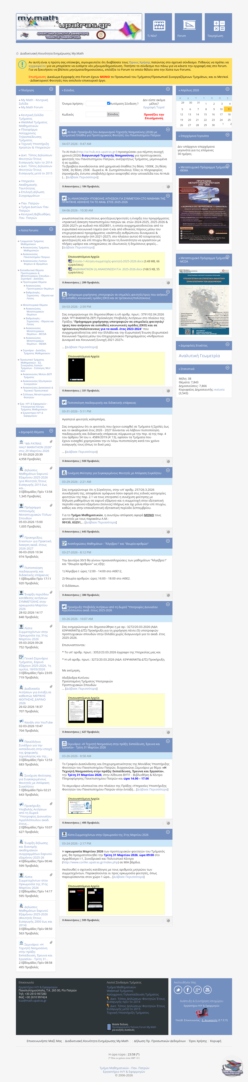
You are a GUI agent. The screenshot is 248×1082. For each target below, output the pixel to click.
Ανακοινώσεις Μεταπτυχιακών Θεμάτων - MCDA (36, 331)
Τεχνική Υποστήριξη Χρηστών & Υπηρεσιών (34, 145)
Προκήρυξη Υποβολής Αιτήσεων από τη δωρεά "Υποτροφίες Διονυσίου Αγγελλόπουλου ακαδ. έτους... (35, 815)
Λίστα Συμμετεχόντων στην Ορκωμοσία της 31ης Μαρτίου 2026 (33, 633)
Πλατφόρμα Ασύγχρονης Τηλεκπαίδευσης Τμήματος (30, 134)
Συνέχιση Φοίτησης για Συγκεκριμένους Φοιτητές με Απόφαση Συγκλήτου (35, 780)
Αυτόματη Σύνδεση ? (124, 104)
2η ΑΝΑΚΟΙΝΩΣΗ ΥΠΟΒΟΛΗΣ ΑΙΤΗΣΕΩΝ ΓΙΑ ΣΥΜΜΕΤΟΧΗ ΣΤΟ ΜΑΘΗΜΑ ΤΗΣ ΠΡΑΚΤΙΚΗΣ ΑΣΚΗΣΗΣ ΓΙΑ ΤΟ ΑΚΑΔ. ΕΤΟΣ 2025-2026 (113, 200)
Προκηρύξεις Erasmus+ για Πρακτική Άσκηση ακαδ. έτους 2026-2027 (35, 542)
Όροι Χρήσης (198, 1041)
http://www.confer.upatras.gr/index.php (90, 862)
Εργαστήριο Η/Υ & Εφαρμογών (33, 414)
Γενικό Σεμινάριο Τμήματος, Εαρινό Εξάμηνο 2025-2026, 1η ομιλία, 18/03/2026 (35, 663)
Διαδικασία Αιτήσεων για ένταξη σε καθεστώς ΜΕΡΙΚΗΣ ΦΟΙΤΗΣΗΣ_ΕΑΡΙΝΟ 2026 (35, 695)
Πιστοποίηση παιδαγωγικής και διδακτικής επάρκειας (34, 571)
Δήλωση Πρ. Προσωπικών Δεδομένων (160, 1041)
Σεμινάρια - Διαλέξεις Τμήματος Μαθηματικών (36, 352)
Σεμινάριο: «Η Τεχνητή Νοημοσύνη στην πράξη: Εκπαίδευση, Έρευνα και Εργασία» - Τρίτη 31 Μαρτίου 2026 (111, 745)
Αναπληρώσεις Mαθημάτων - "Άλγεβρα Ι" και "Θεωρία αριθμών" (108, 544)
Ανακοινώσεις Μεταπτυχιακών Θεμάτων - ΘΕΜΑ (36, 341)
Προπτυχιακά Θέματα (35, 282)
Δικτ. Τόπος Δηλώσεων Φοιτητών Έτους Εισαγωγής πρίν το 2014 (35, 158)
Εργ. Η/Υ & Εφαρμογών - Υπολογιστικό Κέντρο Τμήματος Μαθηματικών (34, 406)
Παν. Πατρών (30, 203)
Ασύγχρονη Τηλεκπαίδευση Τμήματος (133, 994)
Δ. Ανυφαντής (210, 1020)
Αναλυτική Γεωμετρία (199, 355)
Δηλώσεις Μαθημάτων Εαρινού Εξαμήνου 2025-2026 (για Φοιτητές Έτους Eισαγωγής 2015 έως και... (33, 479)
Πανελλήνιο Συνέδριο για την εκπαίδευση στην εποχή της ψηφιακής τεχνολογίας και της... (35, 749)
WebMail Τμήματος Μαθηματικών (33, 124)
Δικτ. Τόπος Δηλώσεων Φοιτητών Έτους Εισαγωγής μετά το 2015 (35, 169)
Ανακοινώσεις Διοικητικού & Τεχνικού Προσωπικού (38, 389)
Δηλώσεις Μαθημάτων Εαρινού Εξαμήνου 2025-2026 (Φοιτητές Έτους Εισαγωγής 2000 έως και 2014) (35, 916)
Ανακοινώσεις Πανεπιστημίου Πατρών (36, 255)
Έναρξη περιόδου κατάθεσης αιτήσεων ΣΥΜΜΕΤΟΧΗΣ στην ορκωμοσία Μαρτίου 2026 (34, 601)
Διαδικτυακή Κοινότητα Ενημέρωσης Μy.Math (97, 1041)
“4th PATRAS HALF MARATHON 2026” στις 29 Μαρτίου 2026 (35, 447)
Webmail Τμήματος (120, 991)
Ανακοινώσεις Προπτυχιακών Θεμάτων (40, 287)
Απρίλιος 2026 (190, 90)
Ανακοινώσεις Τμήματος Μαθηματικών (36, 249)
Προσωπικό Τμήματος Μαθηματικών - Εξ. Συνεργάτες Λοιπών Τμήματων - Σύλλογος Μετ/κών (35, 365)
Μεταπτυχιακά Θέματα (35, 305)
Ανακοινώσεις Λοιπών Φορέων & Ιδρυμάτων (35, 262)
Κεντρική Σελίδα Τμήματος (31, 117)
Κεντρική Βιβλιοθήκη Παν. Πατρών (34, 216)
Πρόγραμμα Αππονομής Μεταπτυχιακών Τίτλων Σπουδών (35, 512)
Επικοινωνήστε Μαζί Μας (44, 1041)
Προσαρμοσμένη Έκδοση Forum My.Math (134, 1027)
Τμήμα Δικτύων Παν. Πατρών (34, 209)
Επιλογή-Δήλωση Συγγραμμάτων (31, 194)
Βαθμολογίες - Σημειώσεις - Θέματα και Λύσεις (40, 295)
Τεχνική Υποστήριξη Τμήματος (128, 1012)
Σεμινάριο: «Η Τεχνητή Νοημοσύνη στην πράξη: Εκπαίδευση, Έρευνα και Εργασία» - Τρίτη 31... (35, 951)
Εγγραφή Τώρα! (153, 107)
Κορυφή (215, 1041)
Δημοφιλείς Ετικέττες (194, 345)
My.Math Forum (32, 107)
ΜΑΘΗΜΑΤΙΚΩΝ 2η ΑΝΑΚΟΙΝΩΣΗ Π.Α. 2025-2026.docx (107, 269)
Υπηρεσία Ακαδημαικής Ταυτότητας (28, 184)
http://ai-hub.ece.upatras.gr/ (96, 152)
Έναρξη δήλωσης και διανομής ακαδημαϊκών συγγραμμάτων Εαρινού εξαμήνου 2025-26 (35, 850)
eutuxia (219, 389)
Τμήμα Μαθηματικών (121, 987)
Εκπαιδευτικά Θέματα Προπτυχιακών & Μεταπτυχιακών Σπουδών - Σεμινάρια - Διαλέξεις (35, 274)
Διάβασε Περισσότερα (82, 177)
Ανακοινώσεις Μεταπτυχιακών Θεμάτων (35, 311)
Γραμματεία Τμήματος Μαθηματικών (32, 242)
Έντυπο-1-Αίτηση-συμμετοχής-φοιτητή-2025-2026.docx (108, 261)
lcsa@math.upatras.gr (32, 1001)
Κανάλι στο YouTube (38, 722)
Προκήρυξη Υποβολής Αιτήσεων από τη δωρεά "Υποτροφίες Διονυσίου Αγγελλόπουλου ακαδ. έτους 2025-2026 (110, 608)
